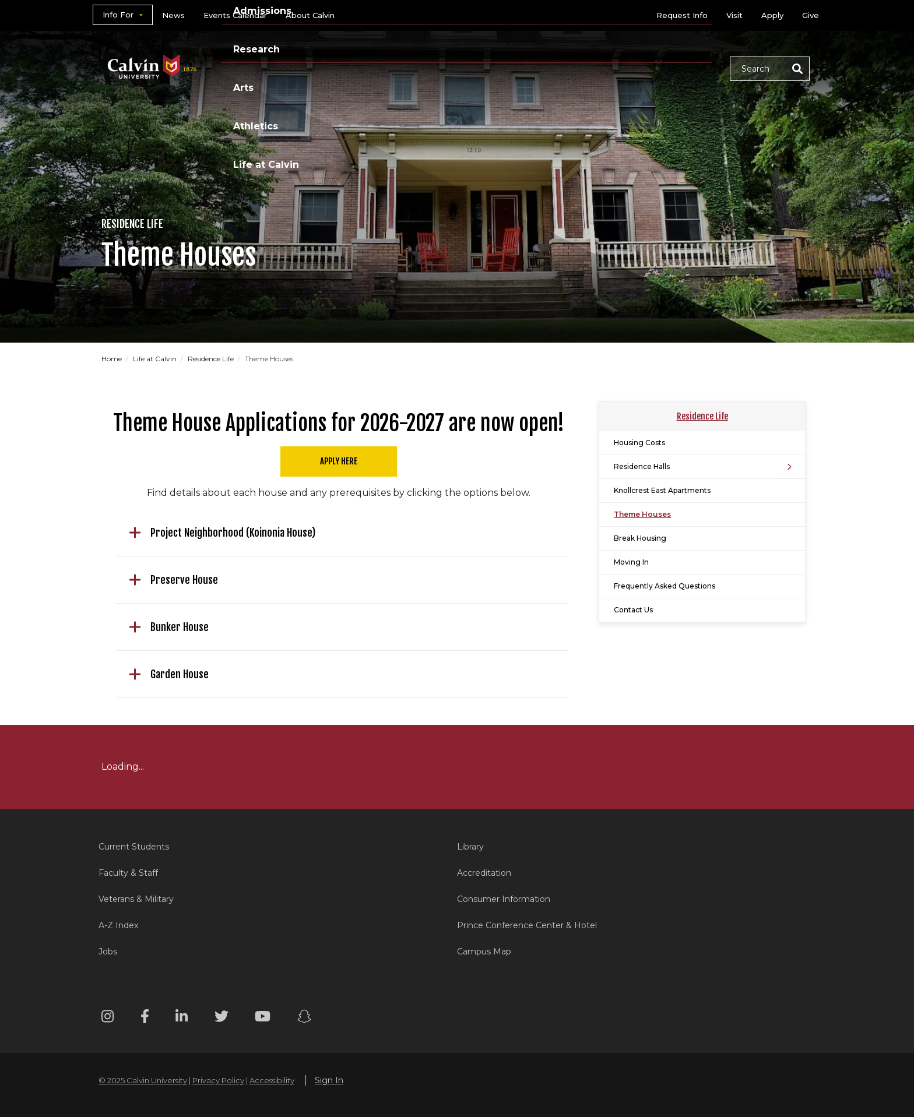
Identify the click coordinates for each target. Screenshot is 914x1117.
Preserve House (173, 580)
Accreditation (484, 873)
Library (470, 846)
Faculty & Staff (128, 873)
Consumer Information (503, 899)
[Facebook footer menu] (144, 1018)
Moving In (631, 562)
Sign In (329, 1080)
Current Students (134, 846)
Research (488, 67)
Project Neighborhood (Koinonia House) (222, 533)
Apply (772, 15)
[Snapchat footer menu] (304, 1018)
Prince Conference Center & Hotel (527, 925)
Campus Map (484, 951)
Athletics (600, 67)
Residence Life (211, 358)
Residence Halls (642, 466)
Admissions (412, 67)
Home (111, 358)
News (173, 15)
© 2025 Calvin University (143, 1080)
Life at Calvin (679, 67)
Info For (118, 14)
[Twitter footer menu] (221, 1018)
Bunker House (169, 627)
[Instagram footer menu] (107, 1018)
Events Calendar (235, 15)
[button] (770, 69)
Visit (734, 15)
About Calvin (310, 15)
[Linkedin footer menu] (181, 1018)
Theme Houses (642, 514)
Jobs (108, 951)
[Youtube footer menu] (262, 1018)
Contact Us (633, 609)
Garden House (169, 674)
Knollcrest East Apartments (662, 490)
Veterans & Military (136, 899)
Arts (545, 67)
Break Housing (640, 538)
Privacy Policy (218, 1080)
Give (810, 15)
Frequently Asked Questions (664, 586)
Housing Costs (639, 442)
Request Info (682, 15)
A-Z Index (118, 925)
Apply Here (338, 461)
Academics (332, 67)
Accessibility (271, 1080)
